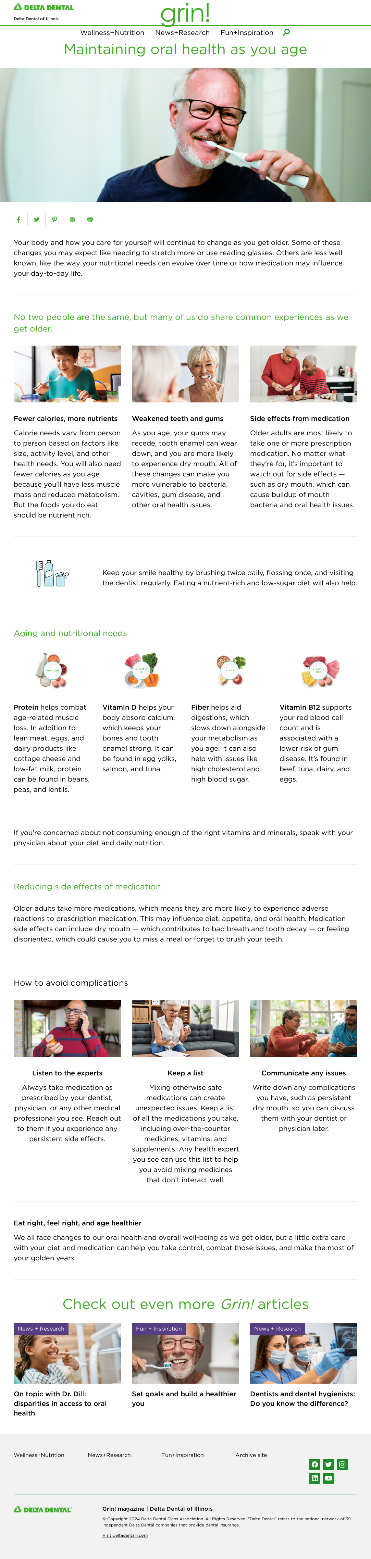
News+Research (182, 34)
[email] (72, 219)
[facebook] (18, 219)
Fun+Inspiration (247, 34)
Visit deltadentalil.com (125, 1535)
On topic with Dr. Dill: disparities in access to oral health (60, 1403)
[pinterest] (54, 219)
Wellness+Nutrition (112, 34)
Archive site (251, 1454)
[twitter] (36, 219)
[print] (90, 219)
